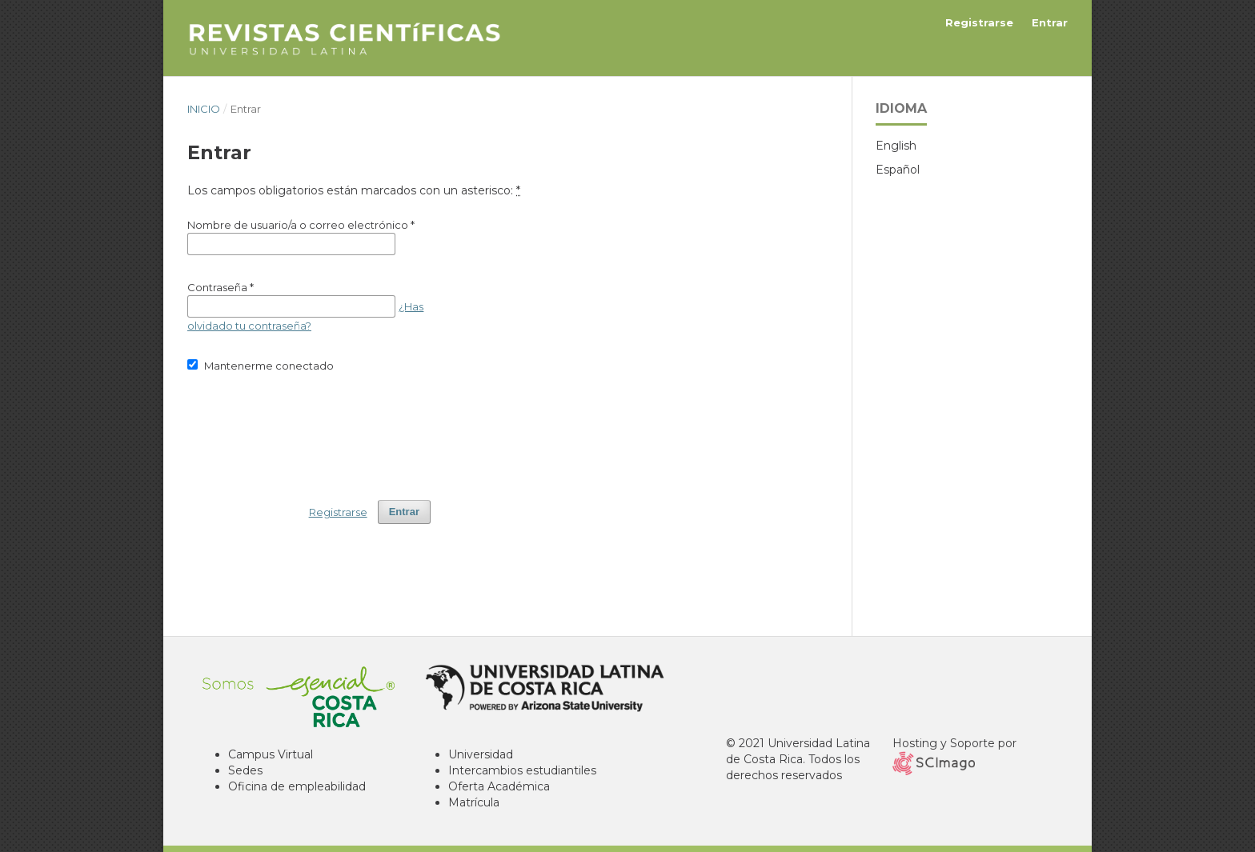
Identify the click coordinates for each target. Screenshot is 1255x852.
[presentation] (309, 429)
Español (898, 169)
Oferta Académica (499, 786)
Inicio (203, 108)
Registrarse (979, 22)
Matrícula (473, 802)
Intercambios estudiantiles (522, 770)
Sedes (245, 770)
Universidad (480, 754)
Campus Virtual (270, 754)
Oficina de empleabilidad (297, 786)
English (896, 145)
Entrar (1050, 22)
